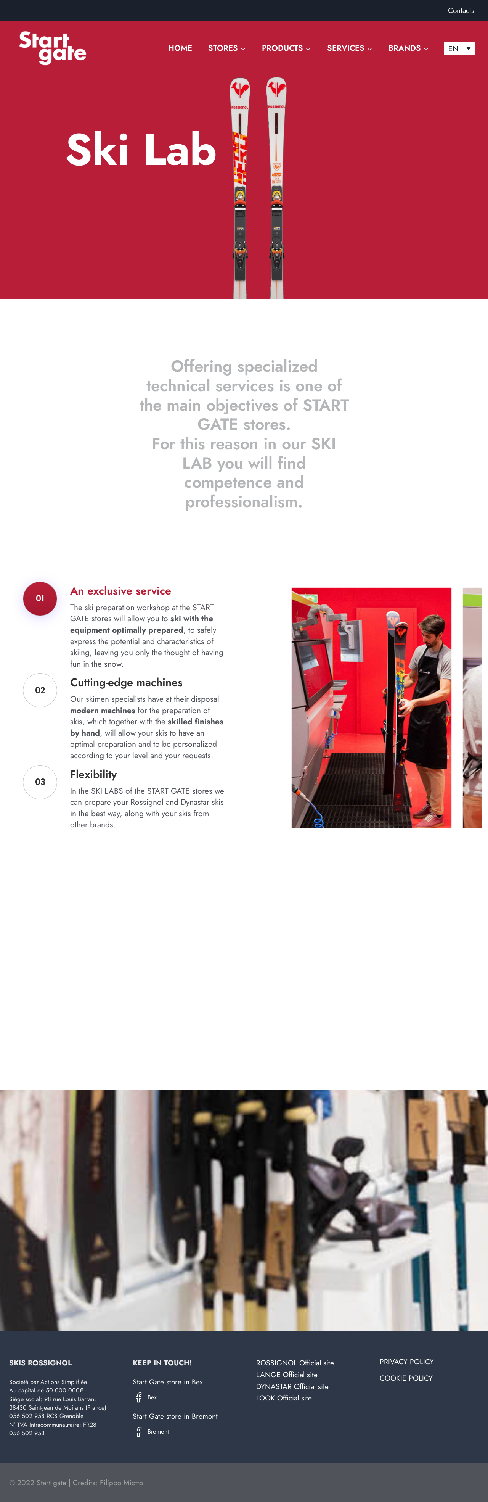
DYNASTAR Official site (292, 1386)
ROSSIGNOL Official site (295, 1362)
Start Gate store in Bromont (175, 1416)
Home (180, 48)
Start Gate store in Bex (168, 1381)
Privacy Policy (407, 1361)
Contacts (461, 10)
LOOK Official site (284, 1397)
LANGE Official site (287, 1374)
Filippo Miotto (121, 1482)
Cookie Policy (406, 1378)
